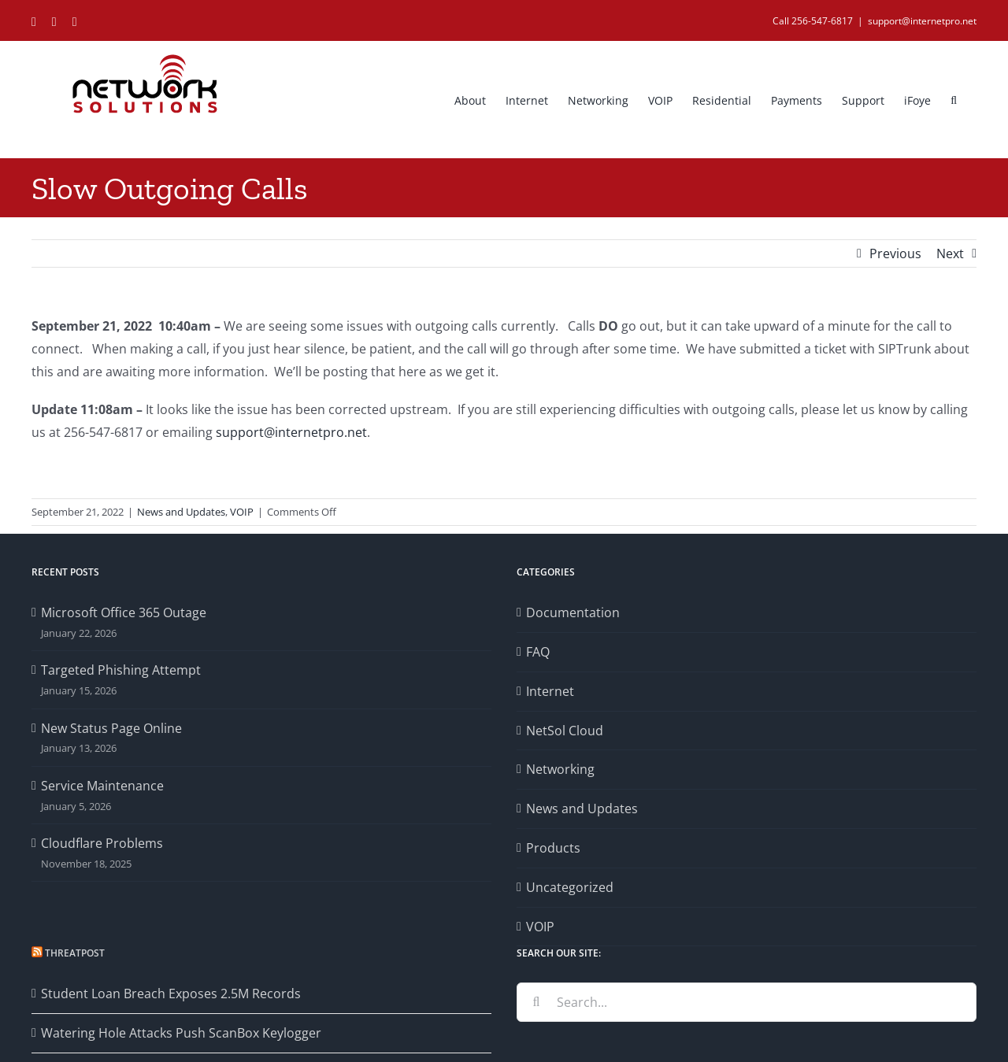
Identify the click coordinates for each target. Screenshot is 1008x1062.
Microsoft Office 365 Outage (123, 612)
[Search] (536, 1002)
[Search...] (746, 1002)
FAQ (538, 652)
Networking (560, 769)
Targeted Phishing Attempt (121, 670)
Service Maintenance (102, 785)
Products (553, 848)
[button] (954, 99)
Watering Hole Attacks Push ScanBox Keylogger (181, 1033)
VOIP (242, 512)
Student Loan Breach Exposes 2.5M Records (171, 993)
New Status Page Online (111, 728)
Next (950, 253)
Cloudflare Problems (102, 843)
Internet (550, 691)
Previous (895, 253)
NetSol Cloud (564, 730)
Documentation (573, 612)
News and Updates (181, 512)
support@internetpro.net (922, 21)
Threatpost (75, 953)
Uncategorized (569, 887)
